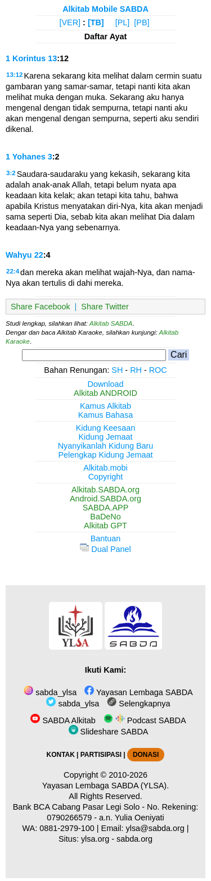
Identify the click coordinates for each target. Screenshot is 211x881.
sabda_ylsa (50, 692)
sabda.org (134, 838)
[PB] (141, 22)
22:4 (12, 271)
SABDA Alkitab (62, 720)
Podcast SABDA (145, 720)
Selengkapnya (138, 703)
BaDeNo (105, 516)
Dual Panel (105, 549)
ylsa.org (95, 838)
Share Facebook (40, 306)
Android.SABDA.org (105, 498)
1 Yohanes (26, 156)
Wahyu (19, 254)
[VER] (70, 22)
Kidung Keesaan (106, 427)
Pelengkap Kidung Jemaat (105, 454)
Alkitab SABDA (111, 323)
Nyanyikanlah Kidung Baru (106, 445)
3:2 (11, 173)
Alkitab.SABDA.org (105, 489)
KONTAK (61, 755)
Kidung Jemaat (106, 436)
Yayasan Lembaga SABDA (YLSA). (105, 785)
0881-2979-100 (67, 828)
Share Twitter (105, 306)
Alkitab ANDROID (105, 393)
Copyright (105, 476)
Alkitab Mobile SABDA (105, 8)
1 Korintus (26, 58)
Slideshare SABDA (109, 731)
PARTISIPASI (101, 755)
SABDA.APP (106, 507)
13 (52, 58)
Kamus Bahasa (105, 414)
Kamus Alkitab (105, 405)
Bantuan (106, 538)
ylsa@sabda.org (155, 828)
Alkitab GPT (105, 525)
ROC (158, 370)
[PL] (122, 22)
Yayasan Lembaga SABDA (138, 692)
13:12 (14, 74)
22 (38, 254)
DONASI (146, 755)
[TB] (96, 22)
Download (106, 384)
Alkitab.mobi (105, 467)
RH (136, 370)
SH (117, 370)
